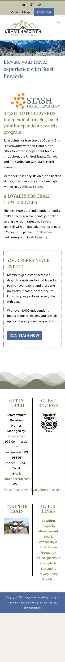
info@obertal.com (17, 479)
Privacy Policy (48, 574)
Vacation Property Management (48, 526)
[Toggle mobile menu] (59, 21)
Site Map (48, 579)
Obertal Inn (16, 436)
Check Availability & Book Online (48, 542)
